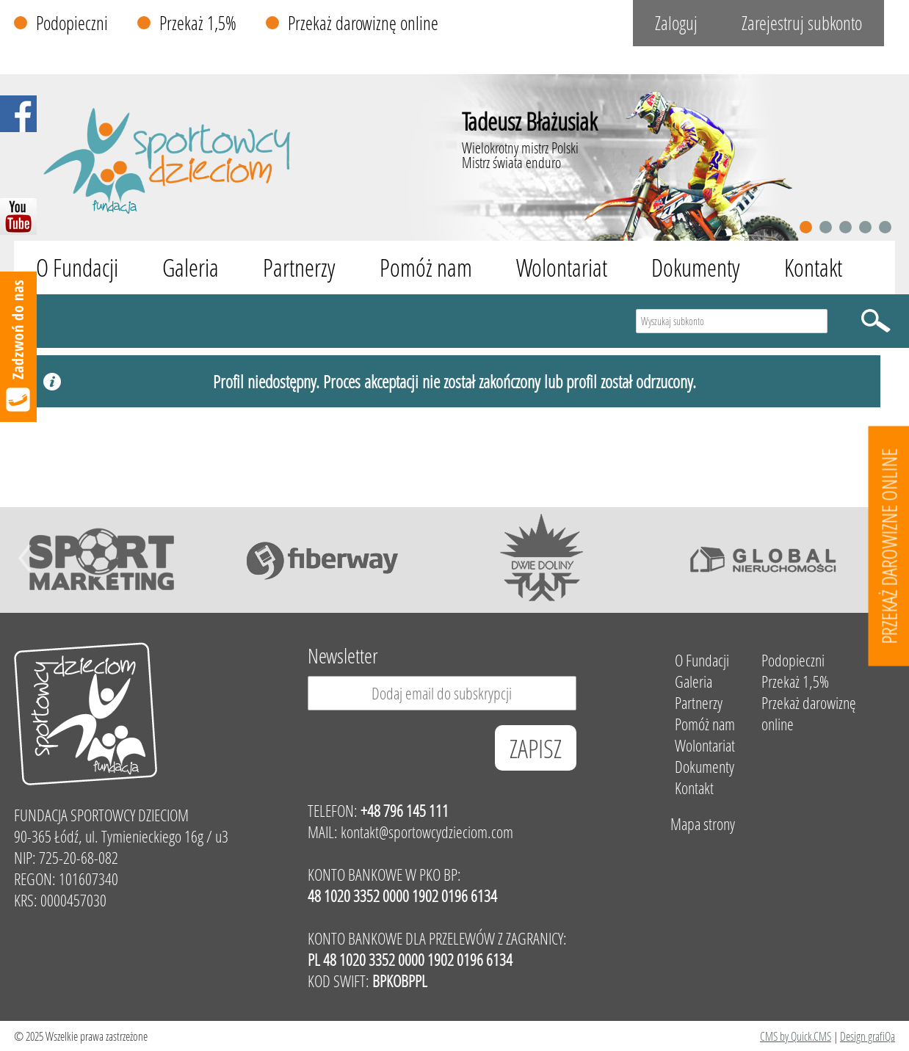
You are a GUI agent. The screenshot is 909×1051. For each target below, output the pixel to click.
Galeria (190, 267)
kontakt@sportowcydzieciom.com (427, 832)
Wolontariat (561, 267)
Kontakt (813, 267)
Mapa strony (702, 823)
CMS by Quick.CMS (795, 1036)
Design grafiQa (867, 1036)
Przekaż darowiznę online (363, 23)
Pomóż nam (426, 267)
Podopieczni (72, 23)
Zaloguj (676, 23)
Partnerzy (299, 267)
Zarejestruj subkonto (802, 23)
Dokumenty (695, 267)
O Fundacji (77, 267)
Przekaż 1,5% (197, 23)
